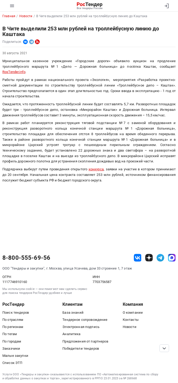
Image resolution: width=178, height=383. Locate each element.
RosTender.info (13, 72)
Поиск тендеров (15, 312)
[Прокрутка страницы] (164, 348)
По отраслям (13, 320)
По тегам (9, 334)
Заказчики (11, 348)
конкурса (96, 169)
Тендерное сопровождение (84, 320)
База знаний (73, 312)
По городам (11, 341)
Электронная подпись (80, 327)
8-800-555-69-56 (26, 258)
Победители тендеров (80, 348)
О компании (133, 312)
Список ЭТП (12, 363)
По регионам (13, 327)
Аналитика (71, 334)
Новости (129, 327)
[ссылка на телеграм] (160, 258)
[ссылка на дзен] (149, 258)
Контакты (131, 320)
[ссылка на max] (172, 258)
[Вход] (166, 6)
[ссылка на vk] (138, 258)
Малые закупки (15, 356)
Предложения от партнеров (85, 341)
